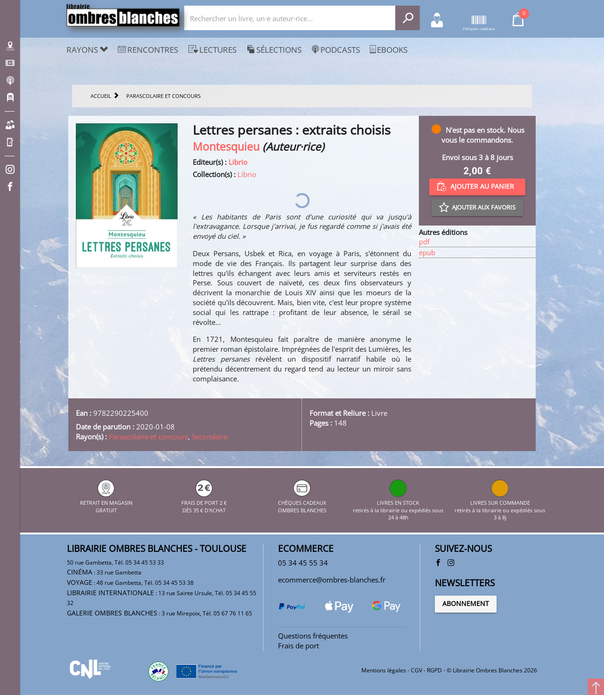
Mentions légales (383, 670)
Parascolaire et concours (148, 436)
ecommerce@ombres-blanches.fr (331, 579)
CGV (416, 670)
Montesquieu (226, 146)
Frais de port (298, 645)
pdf (424, 241)
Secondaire (210, 436)
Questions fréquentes (313, 635)
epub (427, 252)
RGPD (434, 670)
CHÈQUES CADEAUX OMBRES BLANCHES (302, 502)
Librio (238, 162)
